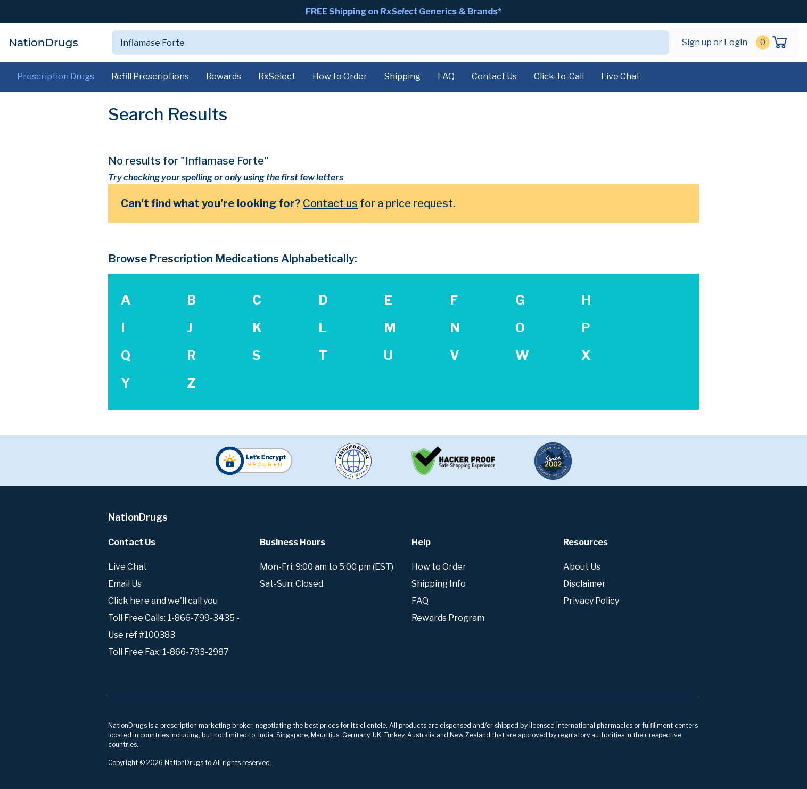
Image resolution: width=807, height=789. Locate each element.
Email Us (125, 584)
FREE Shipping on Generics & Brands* (403, 11)
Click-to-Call (559, 76)
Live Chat (620, 76)
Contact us (330, 203)
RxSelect (276, 76)
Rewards (223, 76)
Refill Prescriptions (150, 76)
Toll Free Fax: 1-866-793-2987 (168, 652)
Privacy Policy (591, 601)
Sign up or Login (714, 42)
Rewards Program (447, 618)
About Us (581, 567)
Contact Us (494, 76)
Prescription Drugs (55, 76)
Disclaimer (584, 584)
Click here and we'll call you (163, 601)
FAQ (446, 76)
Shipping (402, 76)
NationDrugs (43, 42)
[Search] (378, 42)
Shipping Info (438, 584)
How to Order (339, 76)
